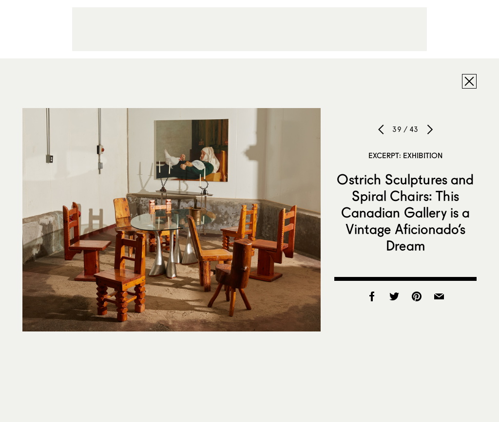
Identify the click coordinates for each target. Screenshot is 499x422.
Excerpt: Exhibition (405, 155)
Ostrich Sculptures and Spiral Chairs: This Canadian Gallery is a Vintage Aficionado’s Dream (405, 212)
